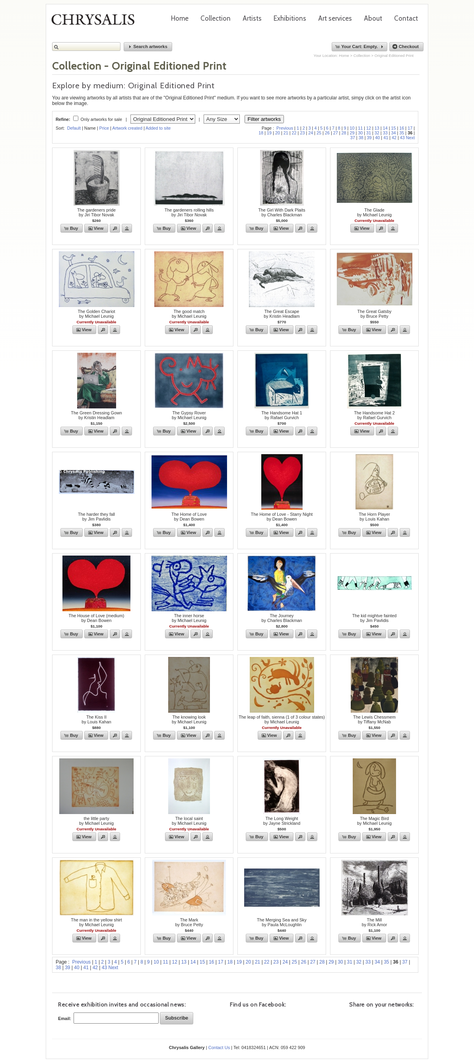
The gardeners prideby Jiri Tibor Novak (96, 212)
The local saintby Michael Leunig (189, 821)
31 (368, 132)
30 (360, 132)
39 (369, 137)
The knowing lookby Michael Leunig (189, 719)
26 (327, 132)
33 (385, 132)
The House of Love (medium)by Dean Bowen (96, 618)
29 (352, 132)
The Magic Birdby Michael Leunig (374, 821)
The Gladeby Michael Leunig (374, 212)
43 (402, 137)
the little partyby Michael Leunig (96, 821)
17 (410, 128)
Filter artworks (264, 119)
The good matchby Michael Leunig (189, 314)
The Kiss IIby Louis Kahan (96, 719)
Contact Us (219, 1047)
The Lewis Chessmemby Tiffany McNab (374, 719)
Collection (215, 18)
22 (294, 132)
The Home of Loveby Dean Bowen (189, 516)
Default (74, 128)
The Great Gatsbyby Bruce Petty (374, 314)
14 (385, 128)
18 (260, 132)
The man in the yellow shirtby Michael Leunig (96, 922)
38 (361, 137)
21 (286, 132)
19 (269, 132)
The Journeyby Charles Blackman (281, 618)
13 (377, 128)
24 (310, 132)
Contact (406, 18)
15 (393, 128)
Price (104, 128)
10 (352, 128)
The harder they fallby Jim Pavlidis (96, 516)
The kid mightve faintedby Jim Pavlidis (374, 618)
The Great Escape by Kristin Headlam (282, 314)
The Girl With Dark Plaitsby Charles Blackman (281, 212)
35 (401, 132)
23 (302, 132)
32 (377, 132)
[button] (148, 46)
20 (277, 132)
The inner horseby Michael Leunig (189, 618)
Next (410, 137)
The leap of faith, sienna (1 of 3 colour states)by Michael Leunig (282, 719)
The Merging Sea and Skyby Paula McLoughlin (282, 922)
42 (394, 137)
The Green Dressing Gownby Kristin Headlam (96, 415)
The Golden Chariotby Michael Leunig (96, 314)
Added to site (158, 128)
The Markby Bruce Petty (189, 922)
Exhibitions (290, 18)
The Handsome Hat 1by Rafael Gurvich (281, 415)
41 (385, 137)
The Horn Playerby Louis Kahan (374, 516)
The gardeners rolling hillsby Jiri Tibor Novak (189, 212)
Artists (252, 18)
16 (401, 128)
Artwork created (127, 128)
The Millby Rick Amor (374, 922)
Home (179, 18)
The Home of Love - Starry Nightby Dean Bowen (282, 516)
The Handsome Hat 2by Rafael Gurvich (374, 415)
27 (335, 132)
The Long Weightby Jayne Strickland (282, 821)
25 (319, 132)
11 (360, 128)
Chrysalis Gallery (96, 22)
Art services (335, 18)
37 (352, 137)
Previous (284, 128)
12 (368, 128)
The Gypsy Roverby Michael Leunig (189, 415)
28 (344, 132)
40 (377, 137)
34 (393, 132)
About (373, 18)
